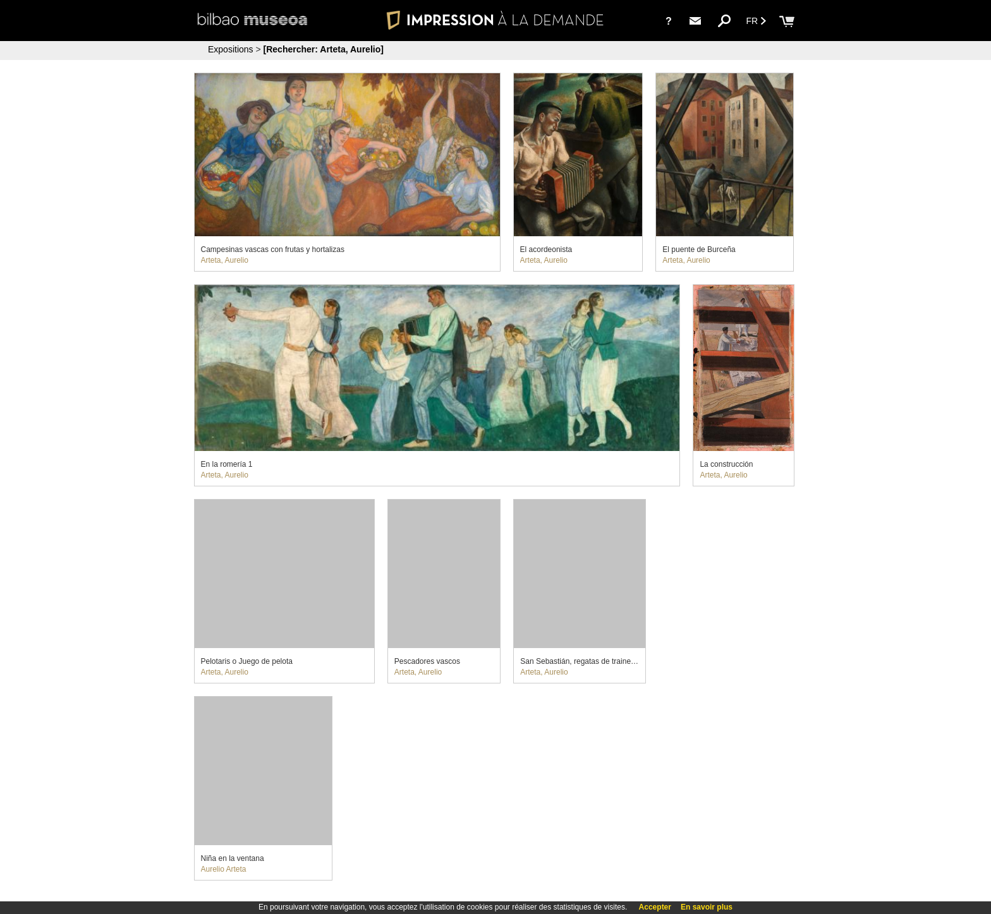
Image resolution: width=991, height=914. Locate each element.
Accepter (655, 907)
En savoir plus (707, 907)
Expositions (230, 49)
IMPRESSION (495, 20)
